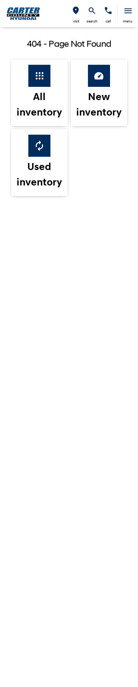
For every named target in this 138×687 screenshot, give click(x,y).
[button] (75, 13)
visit (76, 22)
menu (127, 22)
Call (108, 22)
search (92, 22)
